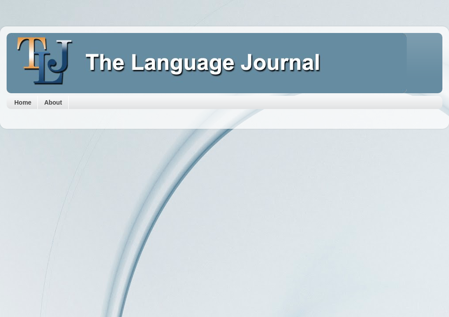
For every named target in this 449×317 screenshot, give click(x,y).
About (53, 102)
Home (23, 102)
